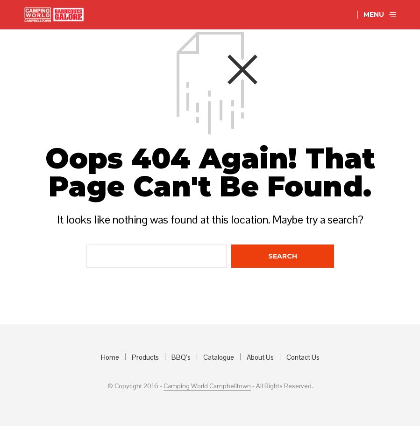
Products (145, 357)
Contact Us (303, 357)
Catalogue (218, 357)
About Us (260, 357)
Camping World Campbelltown (207, 386)
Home (110, 357)
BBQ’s (181, 357)
